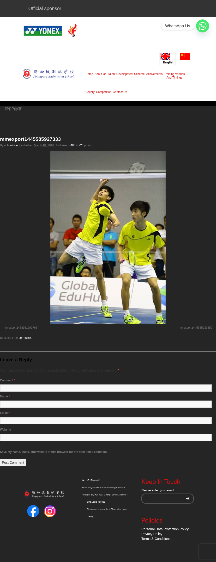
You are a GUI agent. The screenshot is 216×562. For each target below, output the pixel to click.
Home (89, 74)
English (167, 58)
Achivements (154, 74)
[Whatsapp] (202, 25)
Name (5, 396)
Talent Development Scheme (126, 74)
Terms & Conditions (155, 539)
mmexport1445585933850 (195, 327)
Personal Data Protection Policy (165, 529)
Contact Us (120, 92)
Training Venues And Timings (174, 75)
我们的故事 (11, 109)
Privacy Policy (151, 534)
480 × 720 (77, 145)
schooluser (11, 145)
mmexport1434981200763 (20, 327)
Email (5, 413)
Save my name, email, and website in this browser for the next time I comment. (54, 452)
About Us (100, 74)
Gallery (90, 92)
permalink (24, 338)
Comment (7, 380)
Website (5, 429)
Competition (103, 92)
